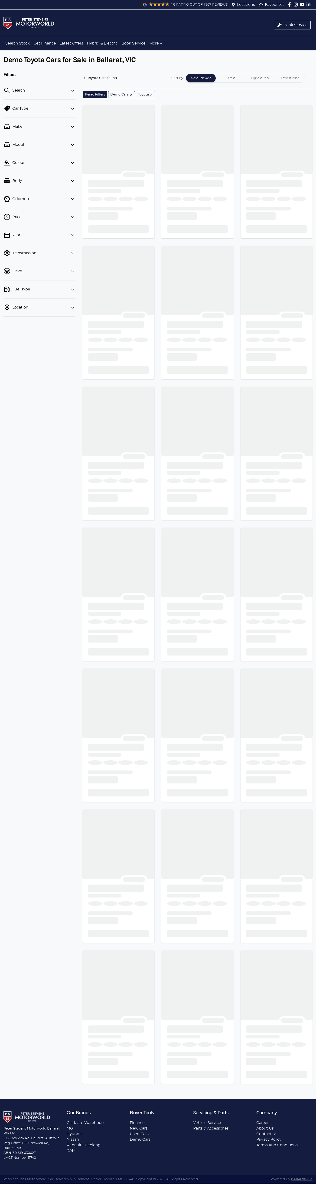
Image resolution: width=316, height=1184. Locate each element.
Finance (137, 1123)
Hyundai (74, 1134)
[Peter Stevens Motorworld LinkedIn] (309, 4)
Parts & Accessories (211, 1128)
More (156, 43)
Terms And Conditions (277, 1145)
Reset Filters (95, 94)
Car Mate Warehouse (86, 1123)
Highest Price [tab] (260, 78)
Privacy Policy (268, 1139)
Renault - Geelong (84, 1145)
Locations (246, 4)
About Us (265, 1128)
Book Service (133, 43)
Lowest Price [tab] (290, 78)
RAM (71, 1150)
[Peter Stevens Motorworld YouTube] (303, 4)
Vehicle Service (207, 1123)
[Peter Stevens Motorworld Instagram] (296, 4)
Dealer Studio (302, 1179)
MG (70, 1128)
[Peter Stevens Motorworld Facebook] (290, 4)
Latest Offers (71, 43)
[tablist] (245, 78)
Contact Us (266, 1134)
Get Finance (44, 43)
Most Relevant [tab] (201, 78)
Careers (263, 1123)
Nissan (73, 1139)
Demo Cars (140, 1139)
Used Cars (139, 1134)
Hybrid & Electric (102, 43)
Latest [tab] (230, 78)
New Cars (138, 1128)
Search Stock (17, 43)
